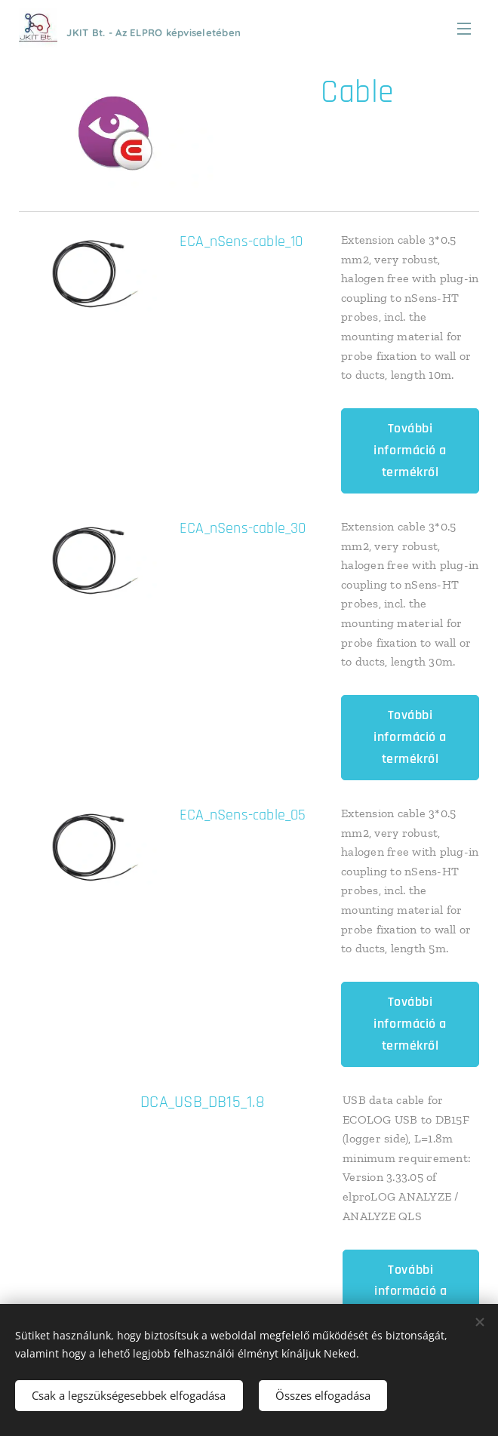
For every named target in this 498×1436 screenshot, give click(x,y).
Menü (464, 28)
